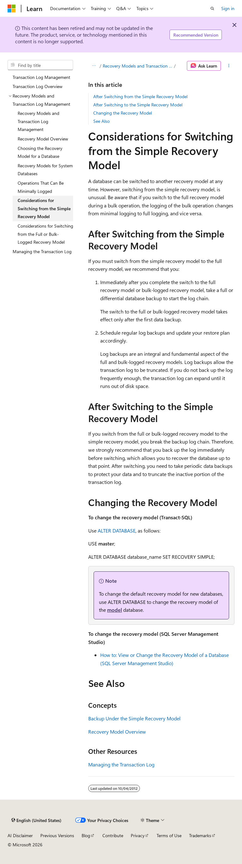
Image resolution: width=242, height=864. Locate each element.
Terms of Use (169, 835)
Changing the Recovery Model (122, 113)
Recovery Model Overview (117, 731)
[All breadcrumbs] (93, 66)
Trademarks (200, 835)
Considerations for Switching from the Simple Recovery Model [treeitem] (44, 208)
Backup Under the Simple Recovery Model (134, 718)
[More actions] (228, 66)
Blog (86, 835)
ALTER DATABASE (116, 530)
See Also (101, 121)
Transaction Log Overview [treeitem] (37, 86)
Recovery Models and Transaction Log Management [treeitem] (38, 121)
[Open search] (212, 8)
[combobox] (40, 65)
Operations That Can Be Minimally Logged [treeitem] (41, 187)
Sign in (227, 8)
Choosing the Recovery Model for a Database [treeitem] (40, 152)
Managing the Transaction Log (121, 764)
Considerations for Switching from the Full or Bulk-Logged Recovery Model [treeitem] (45, 234)
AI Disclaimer (20, 835)
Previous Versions (57, 835)
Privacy (138, 835)
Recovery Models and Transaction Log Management (138, 66)
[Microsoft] (12, 8)
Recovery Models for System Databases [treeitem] (45, 170)
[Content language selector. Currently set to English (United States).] (36, 820)
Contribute (112, 835)
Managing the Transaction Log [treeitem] (42, 251)
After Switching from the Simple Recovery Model (140, 96)
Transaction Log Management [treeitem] (41, 77)
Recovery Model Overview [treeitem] (43, 139)
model (114, 609)
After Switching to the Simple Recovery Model (137, 105)
